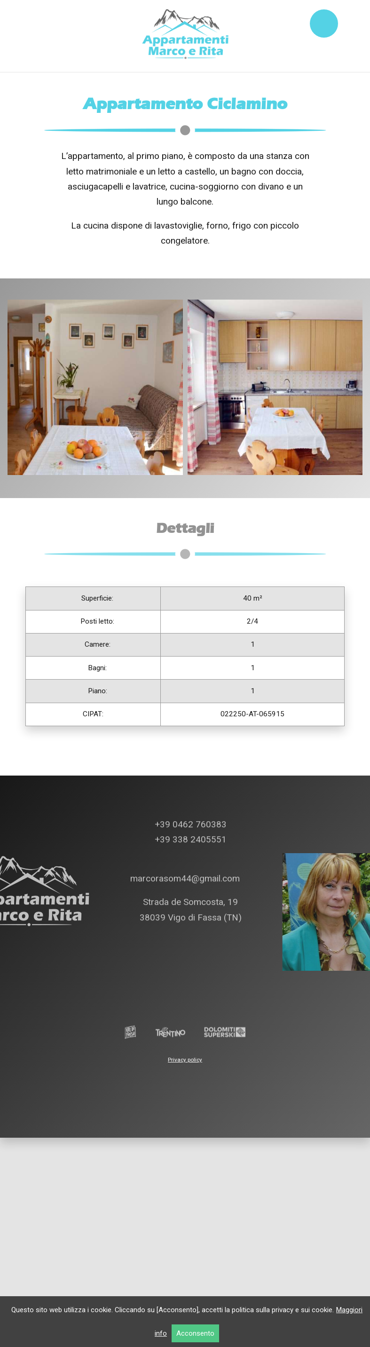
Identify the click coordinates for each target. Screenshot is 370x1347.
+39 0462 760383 (189, 754)
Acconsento (195, 1333)
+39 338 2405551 (189, 769)
